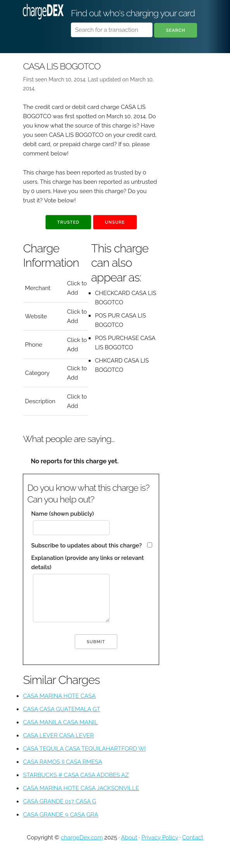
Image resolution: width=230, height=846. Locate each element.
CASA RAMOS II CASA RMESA (62, 761)
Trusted (68, 222)
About (129, 837)
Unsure (115, 222)
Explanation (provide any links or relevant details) (87, 562)
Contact (192, 837)
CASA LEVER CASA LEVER (58, 735)
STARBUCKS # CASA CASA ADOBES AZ (76, 775)
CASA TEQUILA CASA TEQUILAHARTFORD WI (84, 748)
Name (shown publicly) (62, 513)
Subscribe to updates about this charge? (86, 545)
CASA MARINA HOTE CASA (59, 695)
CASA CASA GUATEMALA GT (61, 709)
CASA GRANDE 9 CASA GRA (60, 814)
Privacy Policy (159, 837)
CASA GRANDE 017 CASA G (59, 801)
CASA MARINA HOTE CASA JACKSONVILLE (81, 788)
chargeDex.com (82, 837)
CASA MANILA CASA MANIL (60, 722)
